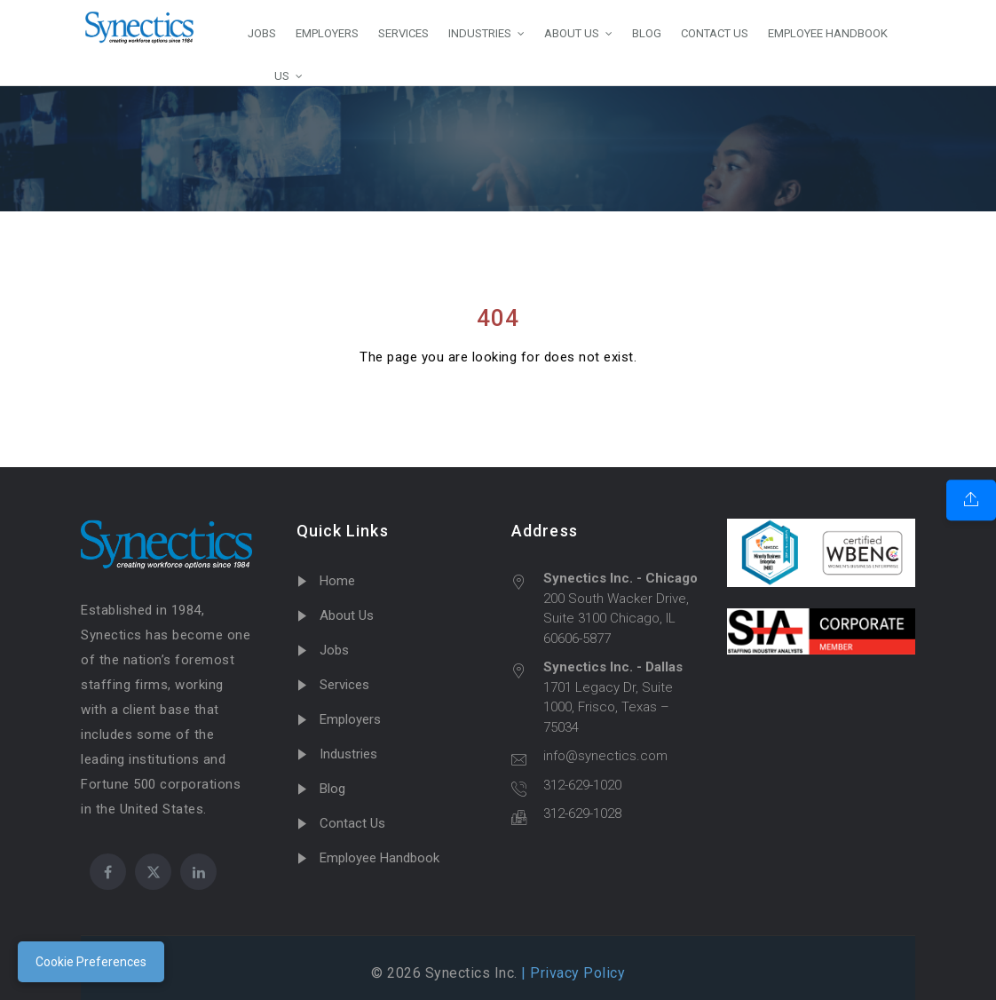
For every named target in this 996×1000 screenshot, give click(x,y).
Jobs (334, 650)
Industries (348, 754)
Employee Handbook (379, 858)
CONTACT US (714, 33)
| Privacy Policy (572, 972)
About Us (347, 615)
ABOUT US (571, 33)
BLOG (646, 33)
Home (337, 581)
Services (344, 685)
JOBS (262, 33)
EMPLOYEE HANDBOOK (828, 33)
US (268, 75)
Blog (332, 789)
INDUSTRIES (479, 33)
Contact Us (352, 823)
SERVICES (403, 33)
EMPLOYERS (327, 33)
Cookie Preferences (91, 962)
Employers (350, 719)
